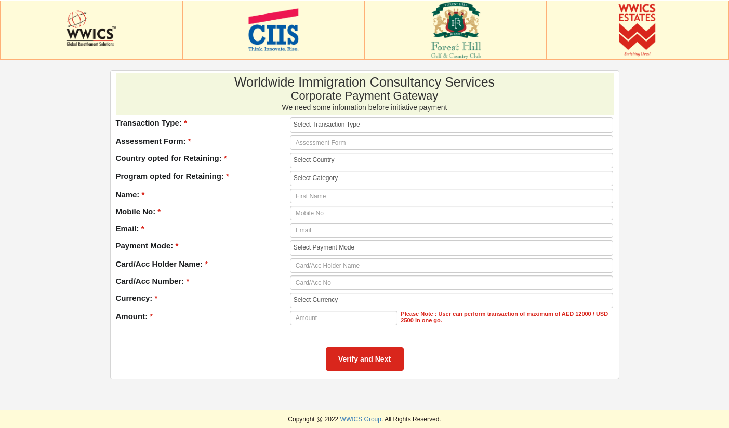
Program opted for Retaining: (172, 176)
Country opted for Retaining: (171, 158)
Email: (130, 228)
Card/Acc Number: (153, 281)
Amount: (134, 316)
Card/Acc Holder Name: (162, 263)
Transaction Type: (151, 122)
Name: (130, 194)
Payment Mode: (147, 245)
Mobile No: (138, 211)
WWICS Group (360, 419)
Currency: (137, 298)
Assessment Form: (153, 140)
